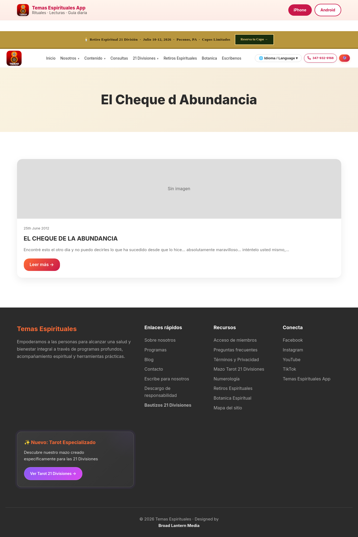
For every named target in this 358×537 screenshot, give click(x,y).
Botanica (209, 58)
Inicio (51, 58)
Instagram (293, 349)
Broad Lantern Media (179, 525)
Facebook (293, 340)
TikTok (289, 369)
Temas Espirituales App (307, 378)
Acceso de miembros (235, 340)
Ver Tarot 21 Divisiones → (53, 473)
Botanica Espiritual (233, 398)
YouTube (292, 359)
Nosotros (68, 58)
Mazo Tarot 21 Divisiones (239, 369)
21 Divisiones (144, 58)
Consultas (119, 58)
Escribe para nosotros (167, 378)
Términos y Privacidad (236, 359)
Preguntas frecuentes (236, 349)
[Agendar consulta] (344, 58)
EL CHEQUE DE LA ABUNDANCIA (71, 238)
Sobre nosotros (160, 340)
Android (327, 10)
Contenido (93, 58)
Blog (149, 359)
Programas (156, 349)
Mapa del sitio (228, 407)
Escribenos (231, 58)
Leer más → (42, 264)
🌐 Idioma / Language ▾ (278, 58)
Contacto (154, 369)
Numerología (227, 378)
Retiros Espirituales (180, 58)
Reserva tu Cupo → (254, 39)
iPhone (300, 10)
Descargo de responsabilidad (161, 392)
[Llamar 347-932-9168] (320, 58)
